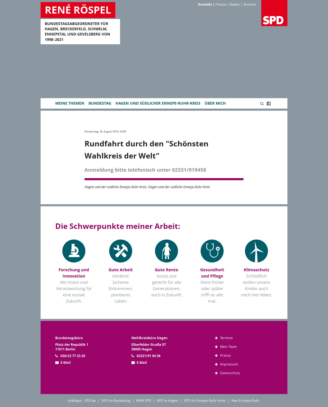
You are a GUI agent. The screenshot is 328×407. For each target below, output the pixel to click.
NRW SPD (143, 400)
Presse (220, 4)
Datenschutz (230, 373)
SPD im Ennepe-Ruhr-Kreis (205, 400)
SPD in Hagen (167, 400)
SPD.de (90, 400)
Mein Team (228, 346)
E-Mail (65, 362)
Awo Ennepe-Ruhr (245, 400)
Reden (235, 4)
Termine (249, 4)
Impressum (229, 364)
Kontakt (205, 4)
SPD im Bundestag (116, 400)
